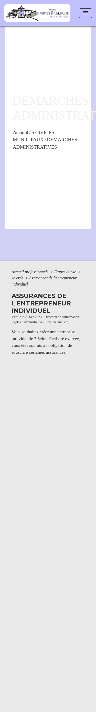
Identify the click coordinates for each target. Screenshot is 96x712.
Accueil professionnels (30, 272)
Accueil (20, 132)
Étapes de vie (65, 272)
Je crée (18, 278)
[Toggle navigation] (85, 13)
